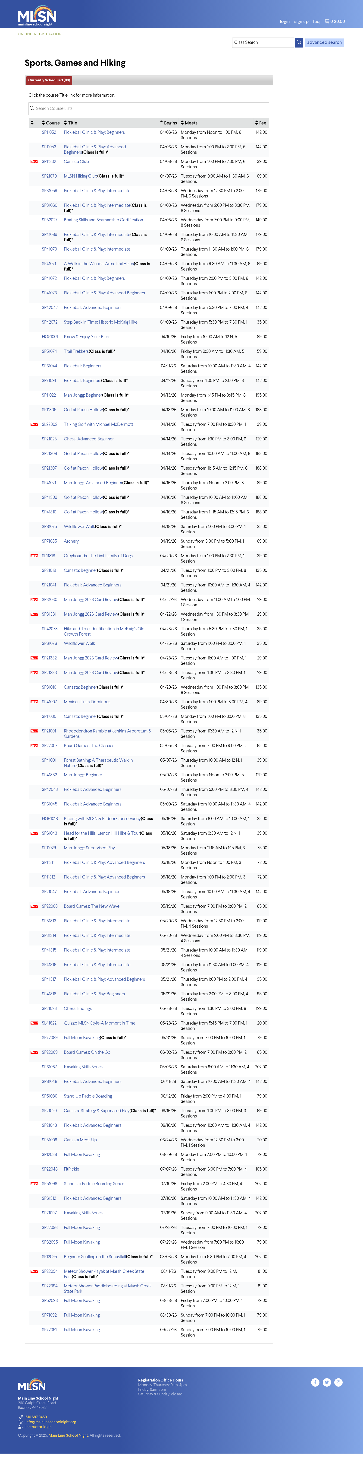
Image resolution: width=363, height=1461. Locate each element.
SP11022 (49, 395)
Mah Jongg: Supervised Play (89, 848)
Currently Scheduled (49, 80)
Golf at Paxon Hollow (83, 410)
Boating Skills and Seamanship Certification (103, 220)
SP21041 (49, 585)
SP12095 (49, 1257)
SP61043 (49, 833)
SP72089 (50, 1038)
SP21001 (49, 731)
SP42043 (50, 789)
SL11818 (48, 556)
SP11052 (49, 132)
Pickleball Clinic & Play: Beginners (94, 132)
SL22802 (49, 424)
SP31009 (49, 1140)
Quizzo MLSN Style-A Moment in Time (99, 1023)
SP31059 (49, 191)
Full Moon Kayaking (82, 1038)
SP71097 (49, 1213)
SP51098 (49, 1184)
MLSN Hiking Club (80, 176)
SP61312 (49, 1198)
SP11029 (49, 848)
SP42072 (49, 322)
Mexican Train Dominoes (87, 702)
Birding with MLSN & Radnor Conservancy (102, 819)
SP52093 (50, 1301)
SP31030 (49, 600)
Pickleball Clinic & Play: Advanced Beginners (104, 293)
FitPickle (71, 1169)
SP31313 (49, 921)
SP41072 (49, 278)
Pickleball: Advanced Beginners (92, 308)
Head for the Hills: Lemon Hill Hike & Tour (102, 833)
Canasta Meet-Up (80, 1140)
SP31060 (49, 205)
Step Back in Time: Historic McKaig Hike (101, 322)
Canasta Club (76, 161)
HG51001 (50, 337)
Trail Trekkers (76, 351)
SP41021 (49, 483)
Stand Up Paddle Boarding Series (94, 1184)
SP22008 (50, 906)
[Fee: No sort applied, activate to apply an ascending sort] (261, 123)
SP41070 (49, 249)
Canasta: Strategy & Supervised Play (96, 1111)
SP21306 (49, 454)
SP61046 (49, 1081)
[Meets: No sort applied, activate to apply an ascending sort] (216, 123)
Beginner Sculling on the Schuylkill (95, 1257)
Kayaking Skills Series (83, 1067)
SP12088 (49, 1154)
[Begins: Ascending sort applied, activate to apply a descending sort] (168, 123)
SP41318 (49, 994)
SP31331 (49, 614)
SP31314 (49, 935)
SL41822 (49, 1023)
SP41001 (49, 760)
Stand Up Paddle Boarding (88, 1096)
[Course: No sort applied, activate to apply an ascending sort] (51, 123)
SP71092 (49, 1315)
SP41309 (49, 497)
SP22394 (50, 1286)
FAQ (316, 21)
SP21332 (49, 658)
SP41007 (49, 702)
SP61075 (49, 527)
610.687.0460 (32, 1417)
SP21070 (49, 176)
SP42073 (50, 629)
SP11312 (48, 877)
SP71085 (49, 541)
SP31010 (49, 687)
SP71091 (49, 381)
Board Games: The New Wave (91, 906)
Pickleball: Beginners (82, 366)
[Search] (299, 43)
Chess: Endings (78, 1008)
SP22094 (50, 1271)
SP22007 (49, 746)
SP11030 (49, 716)
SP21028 (49, 439)
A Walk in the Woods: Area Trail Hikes (99, 264)
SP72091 (49, 1330)
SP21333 (49, 673)
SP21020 (49, 1111)
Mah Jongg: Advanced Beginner (93, 483)
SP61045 (49, 804)
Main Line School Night (68, 1436)
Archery (71, 541)
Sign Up (301, 21)
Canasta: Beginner (80, 570)
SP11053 (49, 147)
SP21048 (49, 1125)
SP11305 (49, 410)
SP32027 (49, 220)
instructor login (34, 1427)
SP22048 (50, 1169)
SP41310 (49, 512)
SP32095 (50, 1242)
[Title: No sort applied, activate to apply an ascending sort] (110, 123)
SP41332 (49, 775)
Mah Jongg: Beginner (83, 395)
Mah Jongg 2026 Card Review (91, 600)
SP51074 (49, 351)
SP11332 (49, 161)
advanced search (324, 42)
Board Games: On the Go (87, 1052)
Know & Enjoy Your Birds (87, 337)
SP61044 (49, 366)
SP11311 (48, 862)
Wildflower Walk (79, 527)
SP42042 (50, 308)
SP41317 (49, 979)
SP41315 (49, 950)
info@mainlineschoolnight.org (47, 1422)
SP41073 (49, 293)
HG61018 (50, 819)
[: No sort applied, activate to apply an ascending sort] (34, 123)
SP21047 (49, 892)
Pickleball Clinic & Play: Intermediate (97, 191)
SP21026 (49, 1008)
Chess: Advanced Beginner (89, 439)
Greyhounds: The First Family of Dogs (98, 556)
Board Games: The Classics (89, 746)
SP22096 (50, 1227)
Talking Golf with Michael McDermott (98, 424)
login (285, 21)
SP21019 (49, 570)
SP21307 (49, 468)
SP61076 (49, 643)
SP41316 (49, 965)
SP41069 (49, 234)
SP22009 (50, 1052)
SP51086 (49, 1096)
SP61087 (49, 1067)
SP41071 (49, 264)
